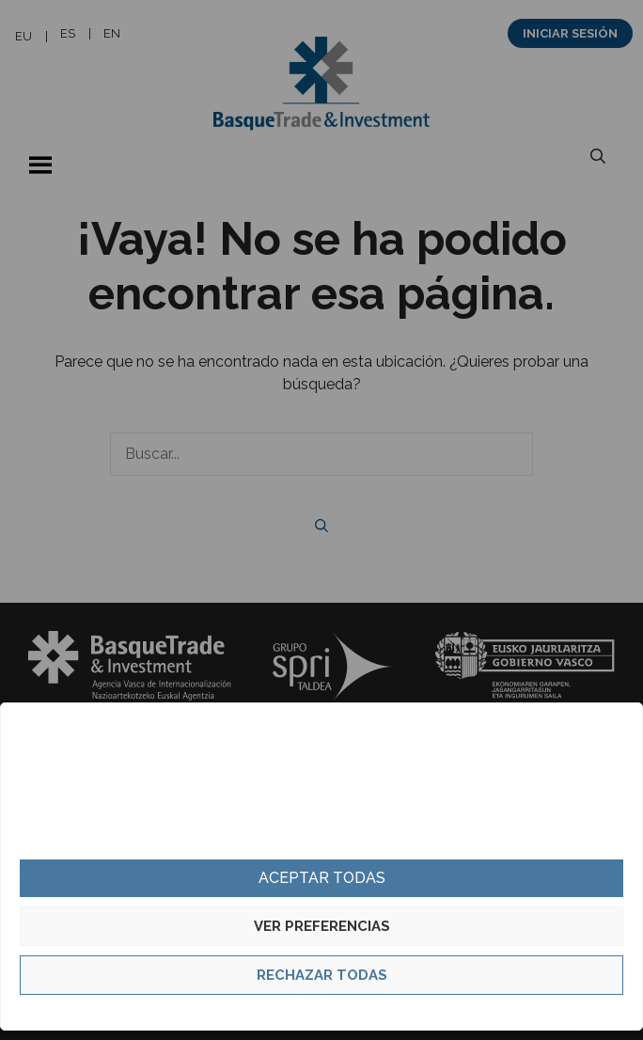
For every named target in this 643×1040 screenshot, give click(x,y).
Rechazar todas (322, 975)
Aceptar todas (322, 878)
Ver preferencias (322, 926)
